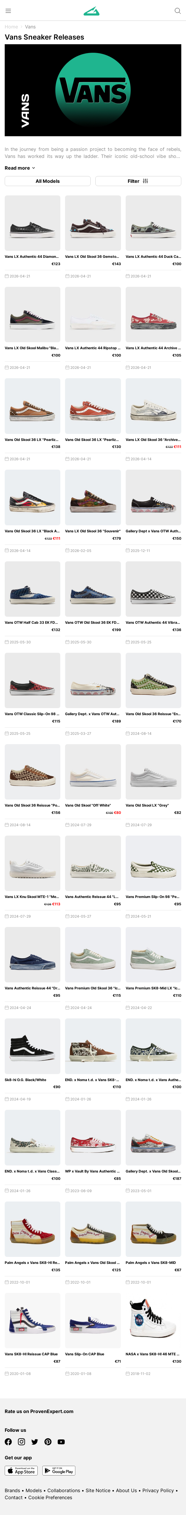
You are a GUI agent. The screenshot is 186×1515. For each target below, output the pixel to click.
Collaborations (63, 1490)
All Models (48, 181)
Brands (12, 1490)
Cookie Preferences (50, 1497)
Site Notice (98, 1490)
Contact (14, 1497)
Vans (30, 27)
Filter (138, 181)
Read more (21, 167)
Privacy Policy (158, 1490)
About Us (126, 1490)
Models (34, 1490)
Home (11, 27)
